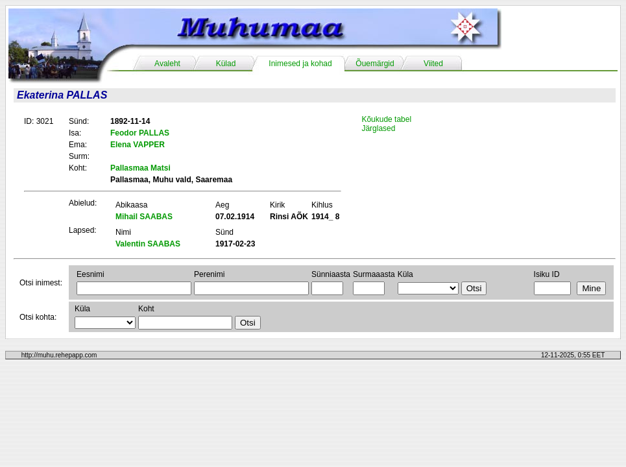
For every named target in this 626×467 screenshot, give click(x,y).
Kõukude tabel (386, 119)
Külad (226, 63)
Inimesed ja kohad (300, 63)
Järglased (378, 128)
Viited (433, 63)
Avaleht (167, 63)
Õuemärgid (374, 63)
